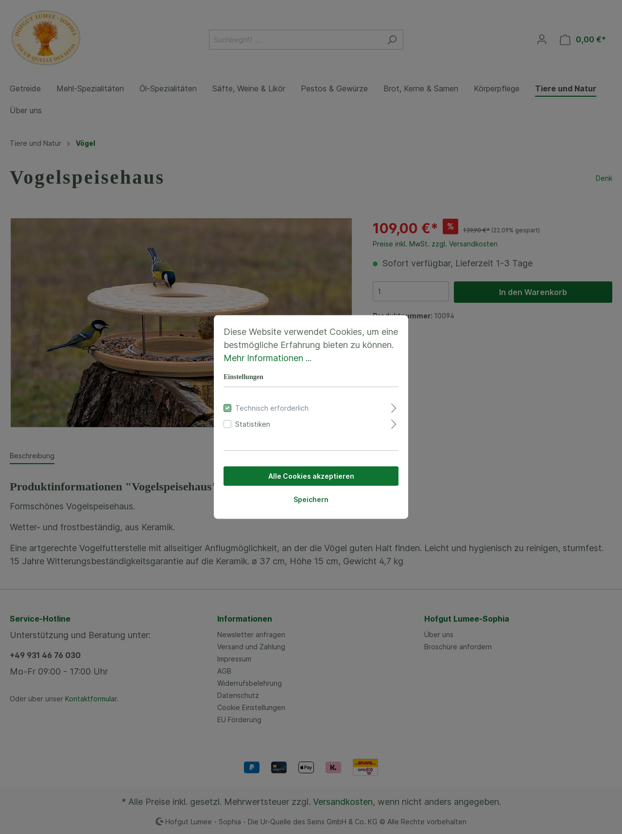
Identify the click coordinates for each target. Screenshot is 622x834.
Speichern (311, 499)
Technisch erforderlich (272, 408)
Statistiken (252, 424)
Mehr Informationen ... (267, 358)
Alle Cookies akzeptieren (311, 476)
